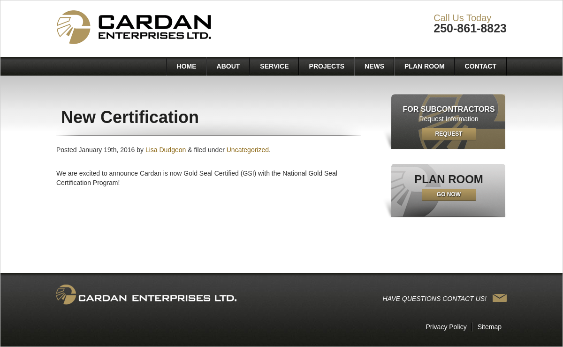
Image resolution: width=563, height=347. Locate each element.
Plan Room (424, 66)
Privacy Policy (446, 327)
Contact (480, 66)
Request (448, 134)
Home (187, 66)
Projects (326, 66)
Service (274, 66)
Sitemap (490, 327)
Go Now (449, 194)
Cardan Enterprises (135, 28)
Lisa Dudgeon (165, 150)
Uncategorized (248, 150)
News (374, 66)
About (228, 66)
